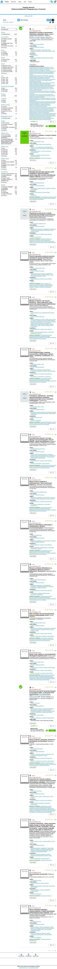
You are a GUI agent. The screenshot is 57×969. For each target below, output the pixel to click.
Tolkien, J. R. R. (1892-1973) (37, 147)
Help (25, 1)
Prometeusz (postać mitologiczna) (38, 412)
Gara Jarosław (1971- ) (37, 406)
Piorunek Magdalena (37, 748)
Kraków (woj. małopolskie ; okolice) (46, 324)
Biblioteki (45, 371)
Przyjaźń (37, 148)
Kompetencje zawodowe (36, 371)
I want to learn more (23, 967)
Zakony (33, 323)
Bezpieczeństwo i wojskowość (37, 803)
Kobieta (45, 667)
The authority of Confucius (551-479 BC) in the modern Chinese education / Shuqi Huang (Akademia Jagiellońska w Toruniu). (42, 92)
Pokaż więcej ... (4, 47)
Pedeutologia (52, 455)
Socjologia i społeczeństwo (48, 636)
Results (7, 1)
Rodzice (53, 188)
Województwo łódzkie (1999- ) (37, 929)
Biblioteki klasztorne (39, 323)
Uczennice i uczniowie (45, 629)
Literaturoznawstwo (35, 156)
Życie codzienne (39, 755)
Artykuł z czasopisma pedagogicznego (41, 855)
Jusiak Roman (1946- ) (37, 662)
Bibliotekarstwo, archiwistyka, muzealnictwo (40, 376)
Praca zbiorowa (34, 55)
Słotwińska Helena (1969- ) (38, 622)
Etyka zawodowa (51, 371)
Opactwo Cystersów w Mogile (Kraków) (46, 320)
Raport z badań (46, 192)
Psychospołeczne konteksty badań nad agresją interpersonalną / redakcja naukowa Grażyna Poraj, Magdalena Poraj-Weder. (42, 198)
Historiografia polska (35, 273)
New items (13, 1)
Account (30, 1)
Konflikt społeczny (42, 188)
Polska (37, 231)
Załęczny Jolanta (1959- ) (38, 268)
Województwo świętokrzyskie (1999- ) (44, 712)
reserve (52, 126)
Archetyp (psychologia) (42, 413)
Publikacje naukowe (39, 47)
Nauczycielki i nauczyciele (36, 229)
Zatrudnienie (33, 586)
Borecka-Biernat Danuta (37, 182)
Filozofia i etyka (45, 57)
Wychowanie (43, 148)
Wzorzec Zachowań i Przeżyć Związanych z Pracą (43, 498)
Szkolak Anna (35, 703)
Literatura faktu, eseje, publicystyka (43, 144)
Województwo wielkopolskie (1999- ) (39, 851)
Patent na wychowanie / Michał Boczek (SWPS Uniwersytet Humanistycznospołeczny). (40, 106)
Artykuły (32, 144)
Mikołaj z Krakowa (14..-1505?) (38, 319)
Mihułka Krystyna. (36, 841)
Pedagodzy (38, 49)
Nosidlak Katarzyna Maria (38, 448)
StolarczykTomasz (36, 535)
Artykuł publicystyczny (36, 151)
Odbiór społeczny (47, 709)
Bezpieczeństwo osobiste (36, 796)
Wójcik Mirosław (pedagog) (38, 223)
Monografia (33, 715)
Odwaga (32, 148)
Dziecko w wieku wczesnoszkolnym (39, 454)
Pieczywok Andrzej (36, 790)
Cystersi (34, 320)
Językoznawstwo (46, 463)
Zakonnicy (53, 321)
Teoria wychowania (46, 49)
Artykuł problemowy (35, 234)
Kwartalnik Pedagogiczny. (46, 860)
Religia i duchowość (35, 332)
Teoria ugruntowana (46, 711)
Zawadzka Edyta (36, 921)
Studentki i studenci (35, 849)
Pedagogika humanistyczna (49, 229)
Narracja (40, 708)
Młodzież (49, 188)
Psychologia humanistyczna (37, 230)
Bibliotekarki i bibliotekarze (37, 321)
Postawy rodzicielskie (44, 927)
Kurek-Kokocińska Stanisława (39, 492)
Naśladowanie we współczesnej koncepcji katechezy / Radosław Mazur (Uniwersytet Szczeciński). (41, 112)
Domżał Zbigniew (36, 312)
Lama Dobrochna (36, 880)
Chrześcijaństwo (34, 667)
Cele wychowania (35, 927)
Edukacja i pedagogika (36, 57)
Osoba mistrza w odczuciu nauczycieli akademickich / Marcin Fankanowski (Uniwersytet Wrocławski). (41, 119)
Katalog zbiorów (28, 16)
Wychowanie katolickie (36, 51)
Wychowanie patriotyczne (36, 274)
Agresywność (34, 188)
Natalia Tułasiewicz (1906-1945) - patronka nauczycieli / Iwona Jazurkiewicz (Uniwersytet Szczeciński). (42, 83)
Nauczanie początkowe (48, 708)
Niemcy (44, 587)
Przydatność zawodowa (36, 711)
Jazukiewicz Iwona (37, 44)
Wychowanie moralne (47, 51)
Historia (32, 281)
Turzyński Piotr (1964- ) (37, 141)
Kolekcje (11, 22)
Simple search (6, 22)
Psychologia (33, 195)
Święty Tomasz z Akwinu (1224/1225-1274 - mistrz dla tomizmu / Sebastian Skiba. (41, 89)
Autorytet (33, 49)
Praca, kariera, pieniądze (36, 593)
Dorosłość (38, 754)
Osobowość (43, 848)
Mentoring (43, 754)
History (19, 1)
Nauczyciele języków (43, 455)
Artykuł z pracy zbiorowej (36, 192)
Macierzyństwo (34, 708)
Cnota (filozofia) (48, 147)
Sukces (37, 629)
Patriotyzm (43, 273)
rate (55, 28)
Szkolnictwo (47, 230)
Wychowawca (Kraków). (45, 158)
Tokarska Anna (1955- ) (37, 364)
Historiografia (34, 324)
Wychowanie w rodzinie (40, 928)
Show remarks (33, 64)
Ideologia (41, 667)
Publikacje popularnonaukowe (42, 883)
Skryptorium (48, 323)
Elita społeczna (46, 796)
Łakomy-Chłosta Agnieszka (38, 579)
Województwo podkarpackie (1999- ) (44, 850)
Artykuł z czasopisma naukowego (38, 854)
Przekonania (50, 848)
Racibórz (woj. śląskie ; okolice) (38, 325)
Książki (32, 47)
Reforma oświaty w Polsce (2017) (38, 456)
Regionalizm (49, 273)
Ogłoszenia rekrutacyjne (42, 586)
